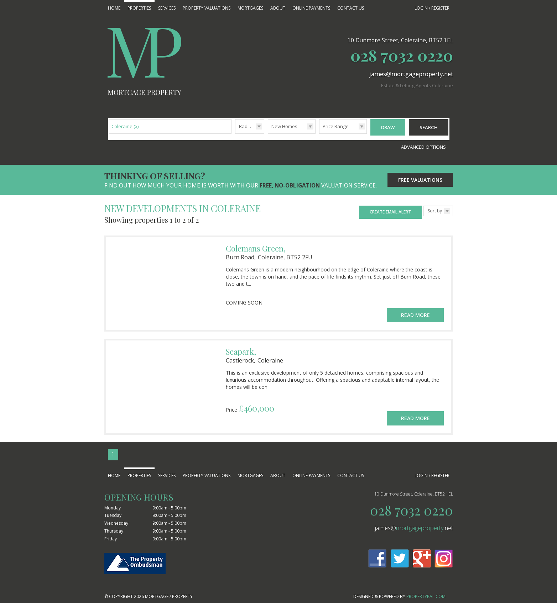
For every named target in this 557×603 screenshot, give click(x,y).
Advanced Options (423, 143)
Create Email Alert (390, 208)
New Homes (284, 126)
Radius (246, 126)
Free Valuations (420, 176)
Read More (415, 308)
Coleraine (125, 126)
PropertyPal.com (426, 593)
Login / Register (432, 8)
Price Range (336, 126)
